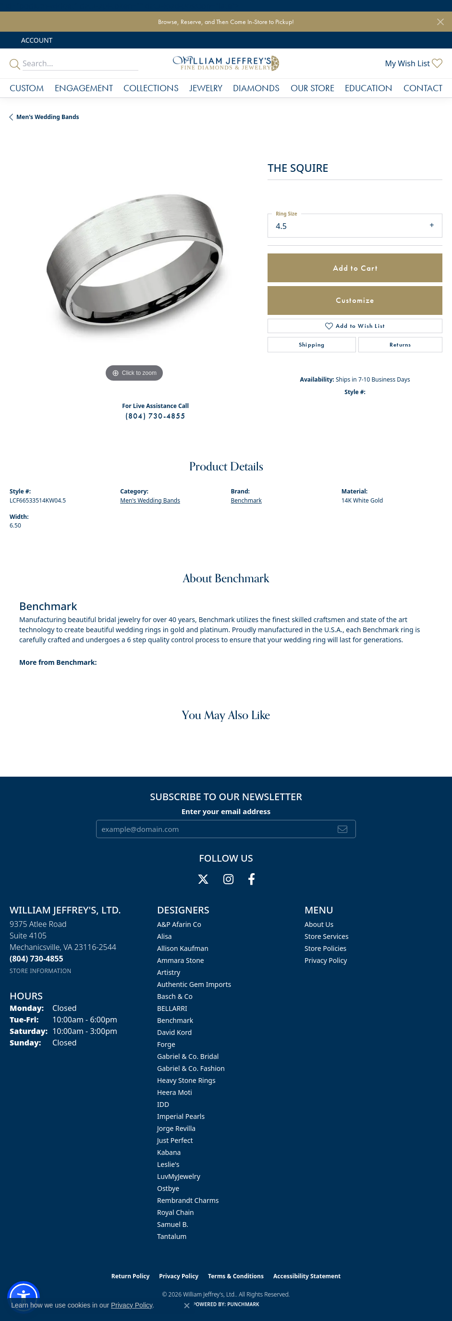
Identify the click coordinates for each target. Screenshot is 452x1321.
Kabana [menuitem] (169, 1152)
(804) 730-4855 (155, 416)
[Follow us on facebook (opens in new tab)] (251, 879)
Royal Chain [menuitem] (175, 1212)
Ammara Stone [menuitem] (180, 960)
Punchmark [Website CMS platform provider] (243, 1304)
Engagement (84, 88)
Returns (400, 344)
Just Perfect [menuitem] (175, 1140)
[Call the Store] (36, 958)
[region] (134, 260)
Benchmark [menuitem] (175, 1020)
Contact (422, 88)
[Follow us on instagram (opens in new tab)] (228, 879)
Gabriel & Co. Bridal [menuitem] (188, 1056)
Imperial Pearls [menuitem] (181, 1116)
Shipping (312, 344)
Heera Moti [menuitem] (174, 1092)
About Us (319, 924)
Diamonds (256, 88)
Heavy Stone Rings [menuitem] (186, 1080)
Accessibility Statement (307, 1276)
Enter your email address (226, 811)
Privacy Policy (326, 960)
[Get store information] (41, 971)
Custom (27, 88)
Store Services (327, 936)
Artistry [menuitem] (168, 972)
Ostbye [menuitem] (168, 1188)
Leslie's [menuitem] (168, 1164)
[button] (35, 40)
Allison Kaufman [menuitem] (182, 948)
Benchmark (246, 500)
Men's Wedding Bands (47, 117)
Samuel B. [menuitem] (172, 1224)
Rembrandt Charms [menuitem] (188, 1200)
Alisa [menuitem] (164, 936)
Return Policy (130, 1276)
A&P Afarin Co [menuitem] (179, 924)
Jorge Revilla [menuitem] (176, 1128)
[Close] (440, 22)
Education (368, 88)
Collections (151, 88)
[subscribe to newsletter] (342, 829)
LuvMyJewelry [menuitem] (178, 1176)
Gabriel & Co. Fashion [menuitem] (191, 1068)
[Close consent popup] (187, 1306)
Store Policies (325, 948)
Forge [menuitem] (166, 1044)
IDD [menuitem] (163, 1104)
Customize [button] (355, 300)
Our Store (312, 88)
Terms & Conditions (236, 1276)
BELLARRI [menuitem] (172, 1008)
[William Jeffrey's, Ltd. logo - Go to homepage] (225, 63)
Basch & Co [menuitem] (175, 996)
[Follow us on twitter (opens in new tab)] (203, 879)
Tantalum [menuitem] (171, 1236)
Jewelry (206, 88)
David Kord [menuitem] (174, 1032)
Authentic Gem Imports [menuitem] (194, 984)
